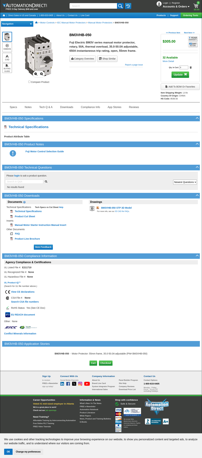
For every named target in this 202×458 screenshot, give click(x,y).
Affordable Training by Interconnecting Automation (54, 406)
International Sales (100, 375)
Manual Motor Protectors (100, 22)
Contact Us (72, 15)
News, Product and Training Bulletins (95, 405)
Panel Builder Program (128, 366)
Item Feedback (43, 247)
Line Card (85, 15)
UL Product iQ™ (12, 282)
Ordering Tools (191, 15)
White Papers (85, 402)
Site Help (122, 369)
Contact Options (150, 366)
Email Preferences (99, 430)
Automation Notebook (89, 396)
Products (161, 15)
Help (60, 207)
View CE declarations (22, 291)
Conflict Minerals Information (20, 333)
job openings (50, 396)
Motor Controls (47, 22)
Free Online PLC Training (43, 409)
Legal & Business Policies (120, 430)
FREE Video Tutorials (42, 413)
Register (176, 3)
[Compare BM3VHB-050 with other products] (29, 82)
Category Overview (82, 58)
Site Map (49, 430)
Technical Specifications (26, 127)
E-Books (83, 408)
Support (174, 15)
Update (178, 74)
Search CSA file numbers (25, 301)
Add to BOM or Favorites (180, 86)
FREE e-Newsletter (88, 392)
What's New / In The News (90, 389)
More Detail (168, 61)
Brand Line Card (99, 369)
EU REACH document (23, 314)
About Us (60, 15)
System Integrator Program (103, 372)
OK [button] (8, 451)
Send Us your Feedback (65, 430)
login (17, 175)
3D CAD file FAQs (122, 211)
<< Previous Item (173, 33)
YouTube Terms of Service (144, 430)
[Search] (93, 6)
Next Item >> (189, 33)
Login (166, 3)
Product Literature (87, 399)
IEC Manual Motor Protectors (71, 22)
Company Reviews (126, 372)
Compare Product (38, 82)
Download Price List (127, 375)
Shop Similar (107, 58)
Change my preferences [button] (28, 451)
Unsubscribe (83, 430)
